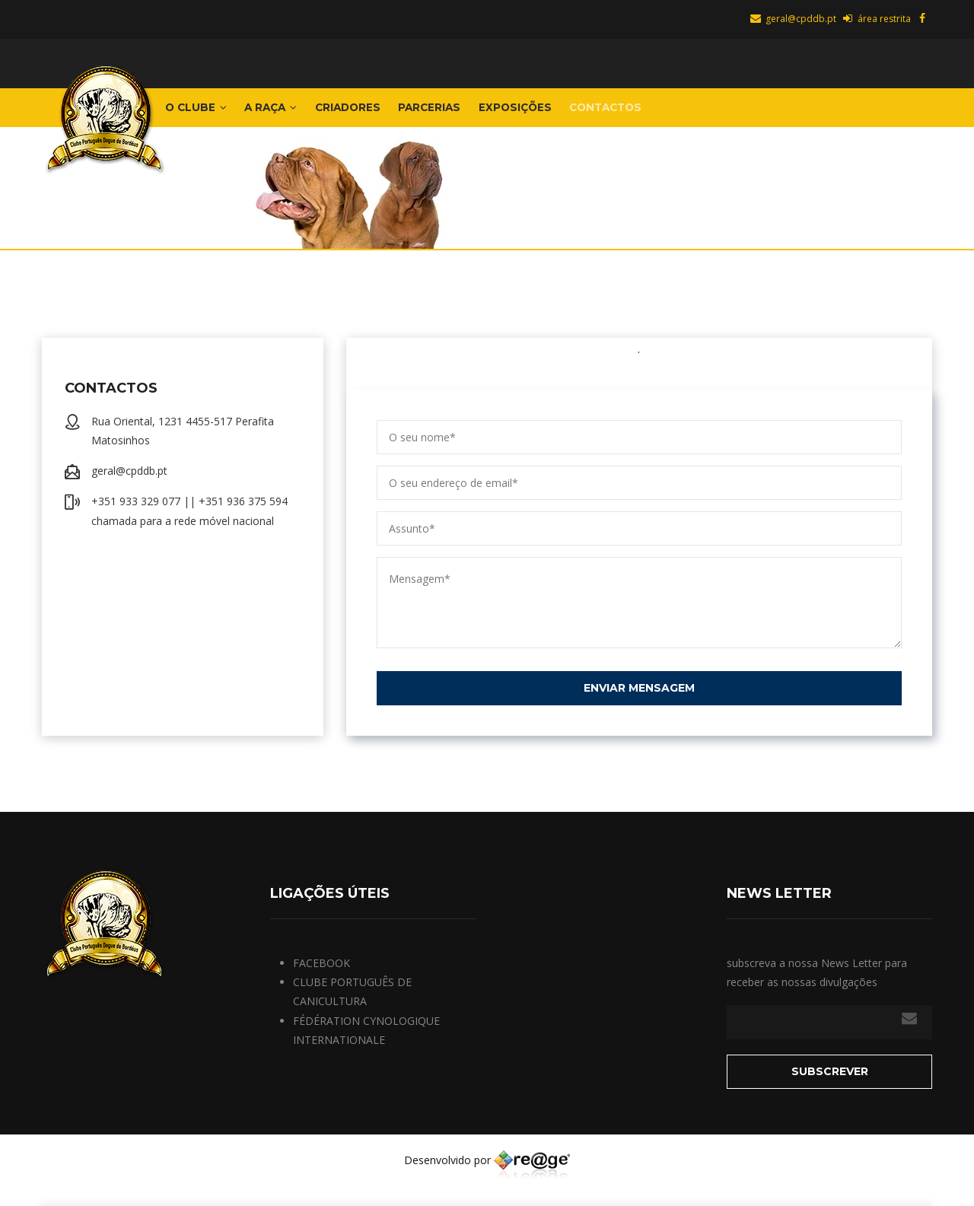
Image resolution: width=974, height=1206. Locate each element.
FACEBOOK (321, 974)
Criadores (377, 112)
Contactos (672, 112)
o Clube (201, 112)
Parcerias (471, 112)
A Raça (288, 112)
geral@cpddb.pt (792, 18)
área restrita (875, 18)
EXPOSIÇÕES (568, 112)
